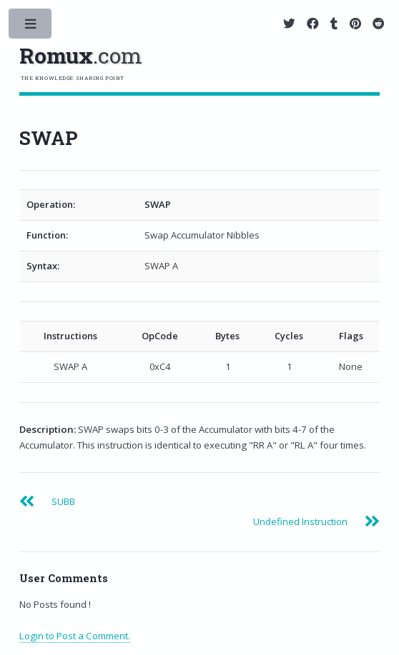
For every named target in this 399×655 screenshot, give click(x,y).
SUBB (63, 501)
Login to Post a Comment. (74, 635)
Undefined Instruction (300, 521)
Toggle (31, 27)
